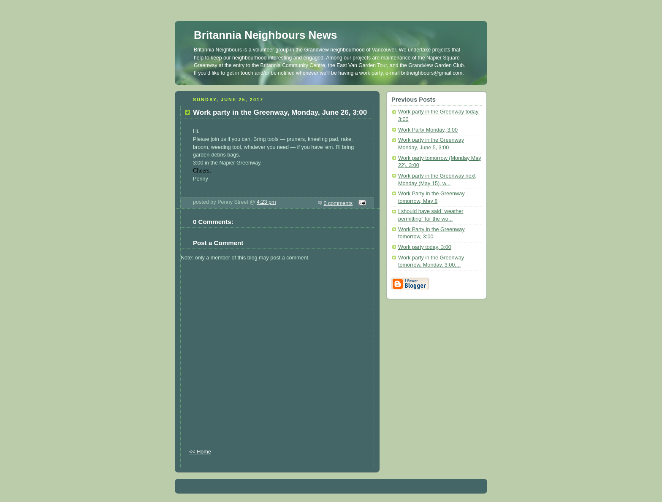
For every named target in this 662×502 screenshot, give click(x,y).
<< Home (200, 452)
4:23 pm (266, 202)
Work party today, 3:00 (424, 247)
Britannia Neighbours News (265, 35)
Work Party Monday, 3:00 (428, 130)
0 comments (338, 203)
